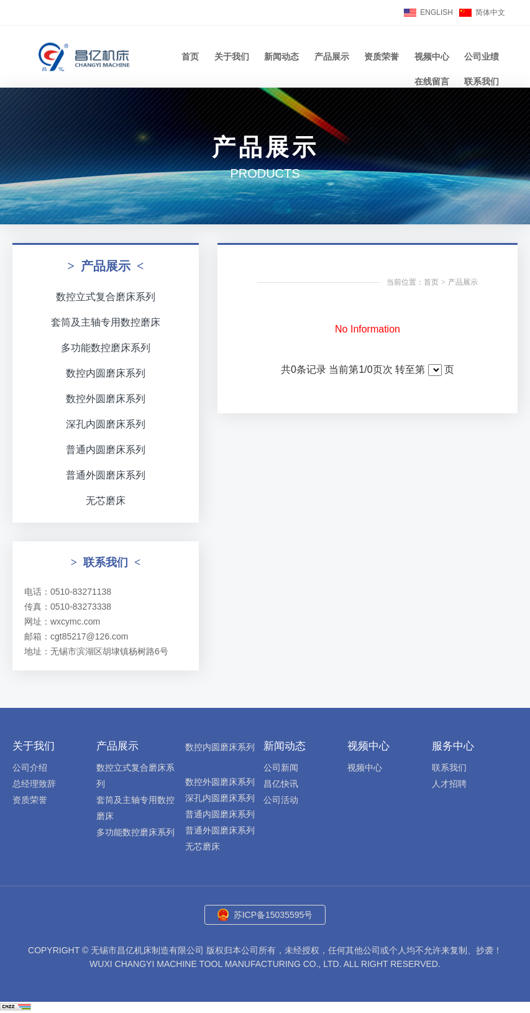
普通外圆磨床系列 (105, 475)
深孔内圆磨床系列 (105, 424)
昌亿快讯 (280, 784)
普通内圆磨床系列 (105, 449)
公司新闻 (280, 767)
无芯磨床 (106, 500)
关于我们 (231, 57)
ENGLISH (436, 12)
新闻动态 (281, 57)
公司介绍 (29, 767)
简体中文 (490, 12)
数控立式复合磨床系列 (105, 296)
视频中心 (431, 57)
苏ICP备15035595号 (273, 915)
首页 (190, 57)
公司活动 (280, 800)
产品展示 (331, 57)
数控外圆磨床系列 (105, 398)
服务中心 (453, 746)
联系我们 (481, 81)
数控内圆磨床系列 (105, 373)
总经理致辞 (34, 784)
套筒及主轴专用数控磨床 (105, 322)
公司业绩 (481, 57)
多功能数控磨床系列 (105, 347)
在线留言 (431, 81)
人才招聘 (449, 784)
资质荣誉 (381, 57)
